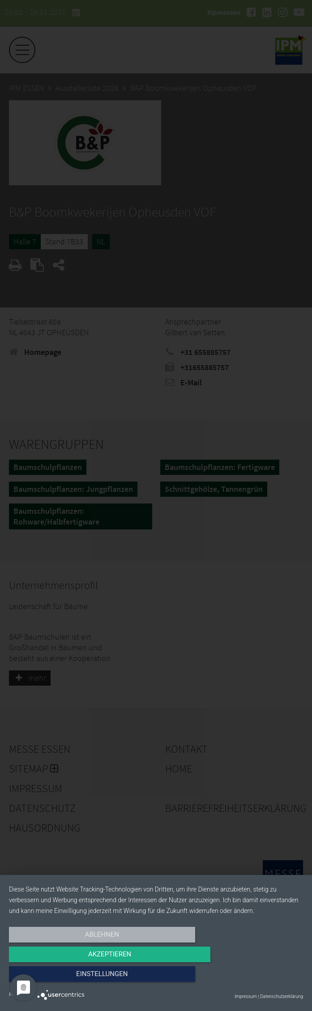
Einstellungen (259, 978)
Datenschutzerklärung (281, 996)
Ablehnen (53, 978)
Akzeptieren (155, 978)
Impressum (246, 996)
